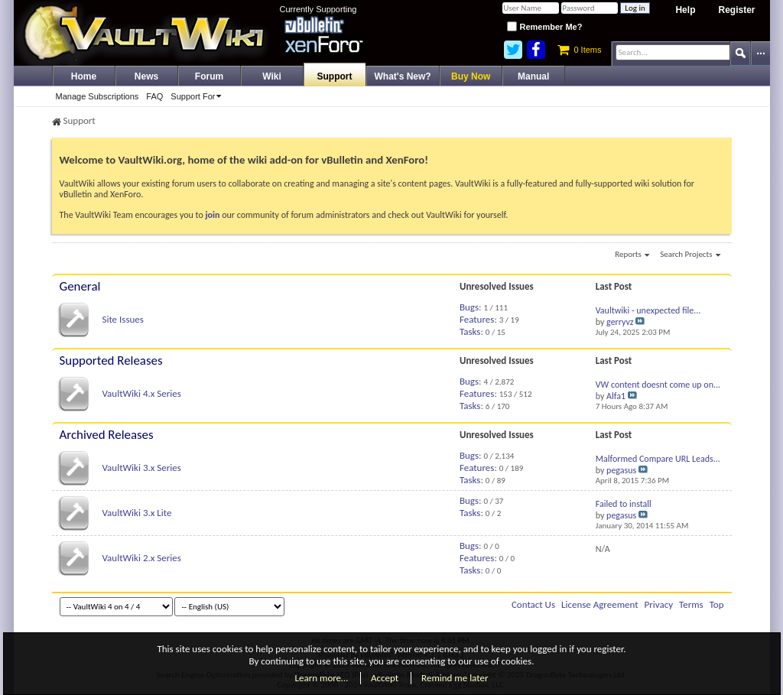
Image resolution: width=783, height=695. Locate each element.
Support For (198, 96)
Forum (209, 76)
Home (83, 76)
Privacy (659, 604)
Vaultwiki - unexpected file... (648, 310)
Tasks (470, 331)
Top (717, 604)
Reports (632, 255)
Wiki (271, 76)
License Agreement (599, 604)
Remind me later (454, 678)
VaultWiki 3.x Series (141, 467)
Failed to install (623, 504)
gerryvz (619, 322)
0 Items (579, 49)
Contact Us (533, 604)
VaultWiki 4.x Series (141, 393)
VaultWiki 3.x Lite (136, 512)
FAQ (154, 96)
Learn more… (322, 678)
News (146, 76)
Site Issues (122, 319)
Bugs (469, 307)
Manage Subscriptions (97, 96)
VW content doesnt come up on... (658, 384)
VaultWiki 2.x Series (141, 557)
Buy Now (470, 76)
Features (477, 319)
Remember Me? (544, 26)
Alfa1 (615, 396)
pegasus (621, 470)
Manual (533, 76)
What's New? (403, 76)
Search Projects (690, 255)
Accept (384, 678)
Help (685, 10)
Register (736, 10)
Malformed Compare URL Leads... (658, 458)
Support (335, 76)
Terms (691, 604)
